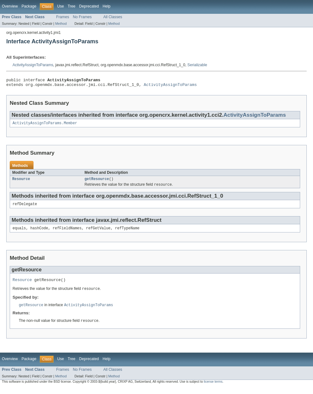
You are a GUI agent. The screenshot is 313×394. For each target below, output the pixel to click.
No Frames (82, 17)
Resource (21, 181)
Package (29, 6)
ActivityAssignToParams (33, 65)
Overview (10, 6)
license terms (213, 388)
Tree (72, 6)
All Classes (112, 17)
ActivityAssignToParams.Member (45, 125)
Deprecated (89, 6)
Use (60, 6)
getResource (97, 181)
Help (106, 6)
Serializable (197, 65)
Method (60, 23)
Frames (62, 17)
